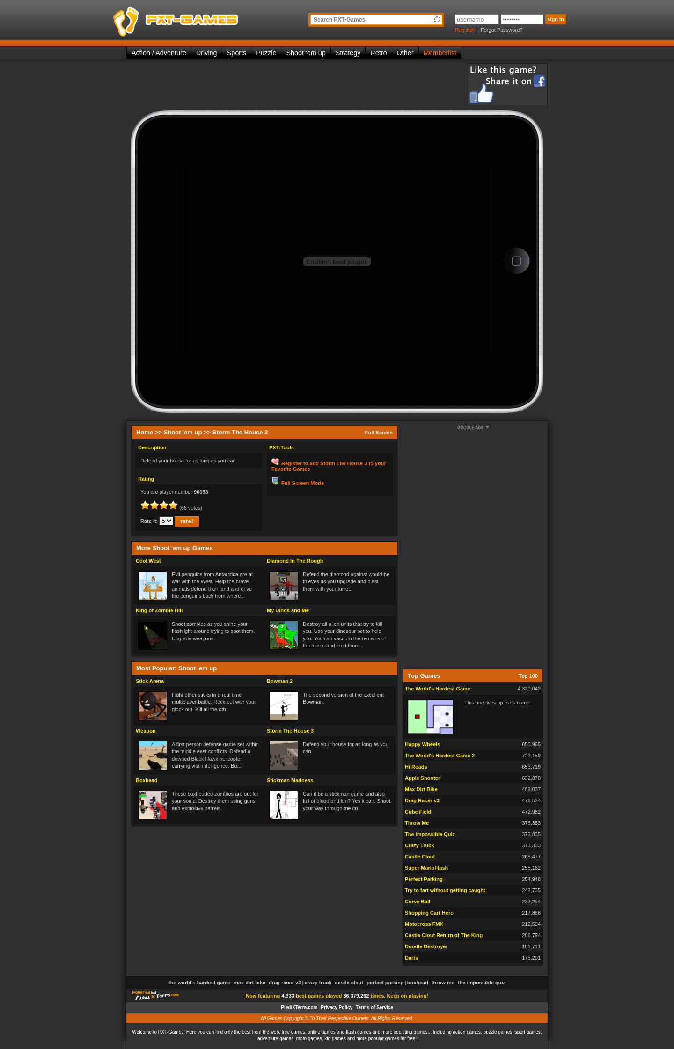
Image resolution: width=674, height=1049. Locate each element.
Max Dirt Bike (421, 789)
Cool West (148, 561)
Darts (411, 958)
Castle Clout (420, 856)
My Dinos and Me (288, 610)
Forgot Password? (501, 30)
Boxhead (146, 780)
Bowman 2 (280, 681)
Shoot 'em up (305, 53)
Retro (378, 53)
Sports (237, 53)
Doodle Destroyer (426, 946)
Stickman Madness (290, 780)
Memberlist (440, 53)
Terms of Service (374, 1007)
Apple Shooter (422, 778)
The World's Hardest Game (437, 688)
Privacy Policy (336, 1007)
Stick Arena (150, 681)
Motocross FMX (424, 924)
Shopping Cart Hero (429, 913)
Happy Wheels (422, 744)
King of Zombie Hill (159, 610)
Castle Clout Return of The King (444, 935)
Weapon (146, 731)
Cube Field (418, 811)
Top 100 (528, 676)
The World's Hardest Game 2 (440, 755)
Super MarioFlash (426, 868)
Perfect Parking (424, 879)
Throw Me (417, 823)
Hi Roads (416, 767)
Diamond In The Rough (295, 561)
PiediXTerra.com (299, 1007)
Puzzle (266, 53)
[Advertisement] (296, 84)
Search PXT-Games (339, 19)
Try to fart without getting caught (445, 890)
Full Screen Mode (302, 483)
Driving (206, 53)
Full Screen (379, 432)
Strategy (348, 53)
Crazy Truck (419, 845)
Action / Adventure (159, 53)
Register (464, 30)
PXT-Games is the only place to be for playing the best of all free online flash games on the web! (197, 18)
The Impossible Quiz (430, 834)
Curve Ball (417, 901)
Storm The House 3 (290, 731)
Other (405, 53)
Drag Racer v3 (422, 800)
